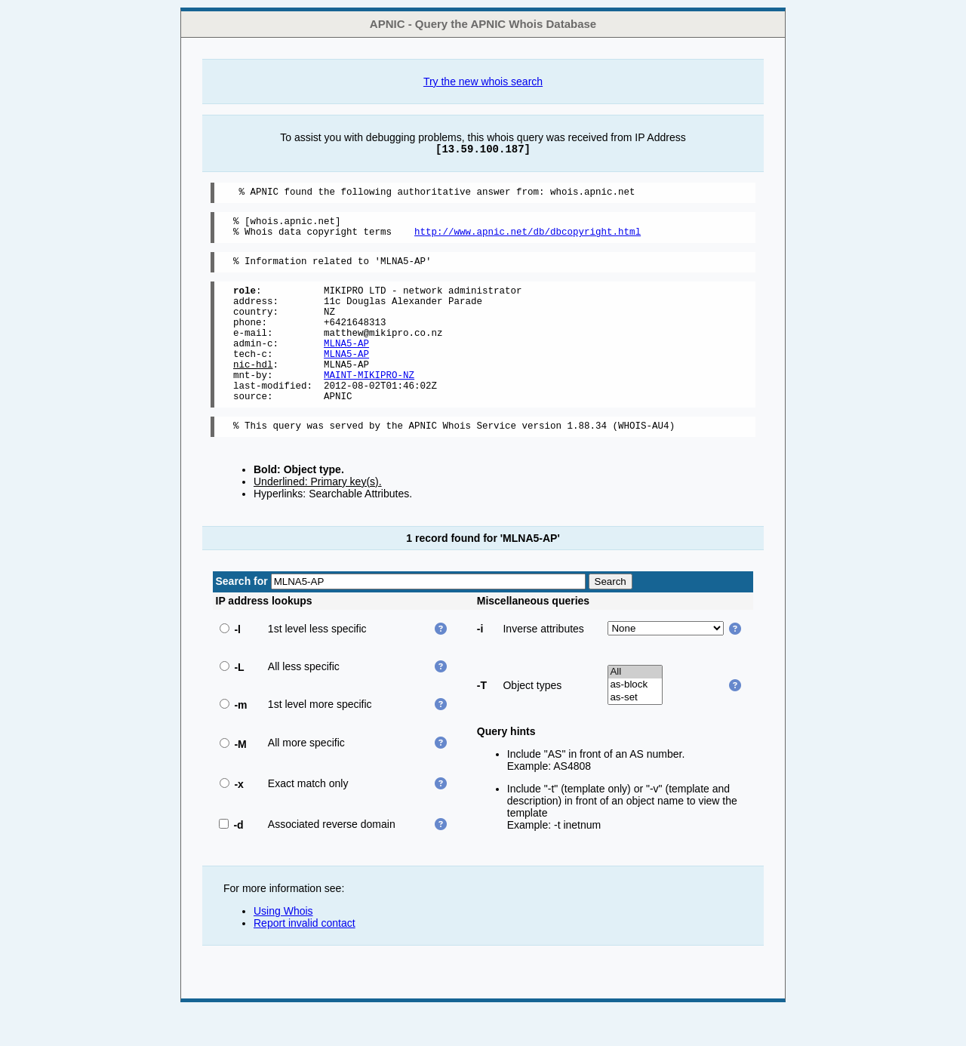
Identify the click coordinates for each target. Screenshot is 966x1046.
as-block (635, 721)
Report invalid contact (304, 959)
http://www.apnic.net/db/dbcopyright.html (527, 238)
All (635, 708)
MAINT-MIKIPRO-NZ (369, 404)
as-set (635, 734)
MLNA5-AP (346, 365)
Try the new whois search (483, 81)
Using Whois (283, 947)
